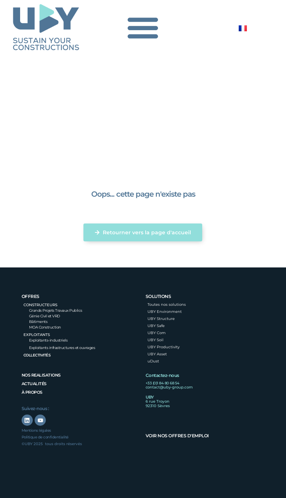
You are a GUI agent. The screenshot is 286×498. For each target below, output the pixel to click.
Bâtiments (38, 321)
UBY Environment (164, 311)
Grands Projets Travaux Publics (55, 310)
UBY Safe (156, 325)
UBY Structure (161, 318)
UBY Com (156, 332)
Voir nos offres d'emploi (177, 435)
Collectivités (37, 355)
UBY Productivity (163, 347)
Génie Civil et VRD (44, 316)
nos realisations (41, 375)
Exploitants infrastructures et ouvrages (62, 347)
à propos (32, 392)
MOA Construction (45, 327)
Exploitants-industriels (48, 340)
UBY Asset (157, 354)
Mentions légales (36, 430)
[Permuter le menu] (143, 27)
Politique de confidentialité (45, 437)
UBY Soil (155, 339)
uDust (153, 361)
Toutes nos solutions (166, 304)
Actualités (34, 383)
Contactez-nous (162, 375)
